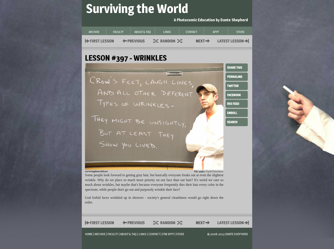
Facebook (236, 94)
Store (180, 234)
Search (236, 121)
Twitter (236, 85)
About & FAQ (128, 234)
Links (142, 234)
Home (88, 234)
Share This (236, 67)
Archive (100, 234)
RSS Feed (236, 103)
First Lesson (99, 40)
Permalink (236, 76)
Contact (203, 40)
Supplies (170, 40)
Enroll (236, 112)
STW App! (168, 234)
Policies (132, 40)
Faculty (112, 234)
